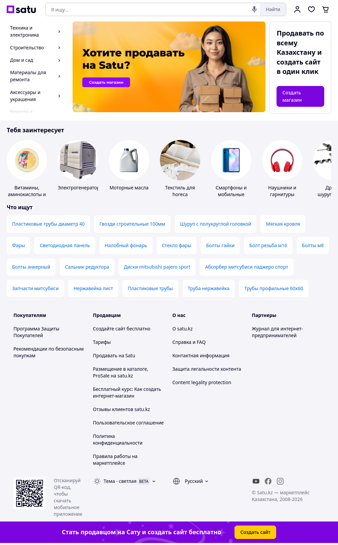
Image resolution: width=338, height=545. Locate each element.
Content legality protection (201, 382)
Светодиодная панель (65, 245)
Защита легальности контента (206, 369)
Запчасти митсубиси (35, 288)
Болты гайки (220, 245)
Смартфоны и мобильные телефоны (231, 194)
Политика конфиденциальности (118, 439)
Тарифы (102, 342)
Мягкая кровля (283, 224)
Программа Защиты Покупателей (36, 331)
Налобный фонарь (126, 245)
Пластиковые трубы (150, 288)
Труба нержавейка (208, 288)
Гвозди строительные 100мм (132, 224)
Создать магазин (292, 96)
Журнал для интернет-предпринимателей (277, 331)
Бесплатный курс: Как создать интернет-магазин (127, 392)
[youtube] (256, 481)
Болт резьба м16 (268, 245)
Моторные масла (129, 187)
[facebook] (268, 481)
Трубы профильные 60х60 (273, 288)
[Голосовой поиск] (254, 9)
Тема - (120, 481)
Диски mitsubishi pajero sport (157, 267)
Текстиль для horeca (180, 190)
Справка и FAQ (189, 342)
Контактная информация (200, 355)
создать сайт (299, 61)
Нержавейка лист (93, 288)
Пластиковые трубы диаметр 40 (48, 224)
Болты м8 (313, 245)
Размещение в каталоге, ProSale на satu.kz (121, 372)
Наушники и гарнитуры (282, 190)
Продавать (105, 355)
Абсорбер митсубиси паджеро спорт (246, 267)
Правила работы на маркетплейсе (115, 459)
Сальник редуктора (87, 267)
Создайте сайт (109, 328)
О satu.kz (182, 328)
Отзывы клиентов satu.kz (121, 409)
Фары (18, 245)
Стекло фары (177, 245)
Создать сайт (255, 532)
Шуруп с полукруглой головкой (215, 224)
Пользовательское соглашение (128, 422)
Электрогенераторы (80, 187)
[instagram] (280, 481)
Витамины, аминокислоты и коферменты (27, 194)
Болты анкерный (31, 267)
